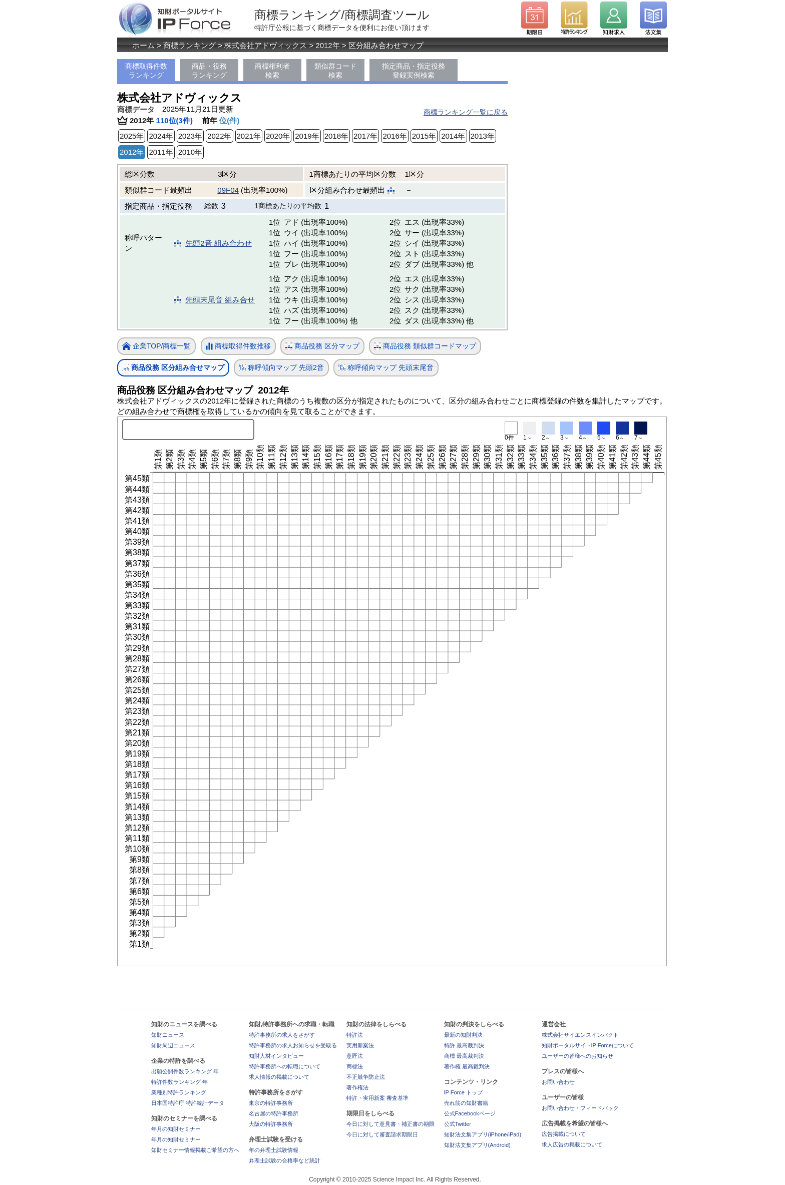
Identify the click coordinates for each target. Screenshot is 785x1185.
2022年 (219, 136)
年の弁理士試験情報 (273, 1150)
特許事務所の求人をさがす (282, 1035)
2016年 (394, 136)
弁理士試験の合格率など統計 (284, 1160)
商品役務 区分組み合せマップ (173, 367)
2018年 (336, 136)
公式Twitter (457, 1124)
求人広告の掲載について (572, 1144)
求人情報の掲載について (279, 1077)
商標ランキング (189, 45)
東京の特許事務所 (271, 1103)
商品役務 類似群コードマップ (425, 346)
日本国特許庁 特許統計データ (187, 1103)
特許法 (354, 1035)
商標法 (354, 1066)
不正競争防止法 (365, 1077)
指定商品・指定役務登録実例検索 (413, 70)
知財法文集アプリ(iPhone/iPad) (483, 1134)
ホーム (143, 45)
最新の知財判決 (463, 1035)
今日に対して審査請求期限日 (382, 1134)
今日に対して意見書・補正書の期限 (390, 1124)
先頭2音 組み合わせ (218, 243)
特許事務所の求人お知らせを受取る (293, 1045)
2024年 (161, 136)
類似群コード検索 (335, 70)
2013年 (483, 136)
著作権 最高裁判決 (467, 1066)
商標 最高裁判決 (464, 1056)
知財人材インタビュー (276, 1056)
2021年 (249, 136)
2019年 (307, 136)
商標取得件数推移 (238, 346)
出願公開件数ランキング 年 (185, 1071)
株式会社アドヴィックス (265, 45)
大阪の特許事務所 (271, 1124)
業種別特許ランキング (178, 1092)
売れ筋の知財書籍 (466, 1103)
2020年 (278, 136)
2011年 (161, 152)
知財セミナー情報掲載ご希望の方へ (195, 1150)
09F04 (228, 190)
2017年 (365, 136)
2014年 (453, 136)
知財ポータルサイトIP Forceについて (588, 1045)
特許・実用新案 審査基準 (377, 1098)
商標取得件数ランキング (146, 70)
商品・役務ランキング (209, 70)
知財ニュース (167, 1035)
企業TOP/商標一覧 (156, 346)
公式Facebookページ (470, 1113)
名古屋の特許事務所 (273, 1113)
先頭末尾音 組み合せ (220, 299)
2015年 (424, 136)
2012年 (327, 45)
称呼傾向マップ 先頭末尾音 (386, 367)
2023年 (190, 136)
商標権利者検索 (272, 70)
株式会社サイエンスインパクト (580, 1035)
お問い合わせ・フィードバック (580, 1108)
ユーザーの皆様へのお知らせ (577, 1056)
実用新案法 (360, 1045)
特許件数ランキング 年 (179, 1082)
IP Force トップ (463, 1092)
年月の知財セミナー (176, 1129)
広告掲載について (564, 1134)
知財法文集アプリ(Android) (477, 1145)
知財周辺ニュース (173, 1045)
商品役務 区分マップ (322, 346)
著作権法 (357, 1087)
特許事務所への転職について (284, 1066)
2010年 (190, 152)
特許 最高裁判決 (464, 1045)
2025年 (132, 136)
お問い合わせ (558, 1082)
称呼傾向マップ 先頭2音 (281, 367)
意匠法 (354, 1056)
